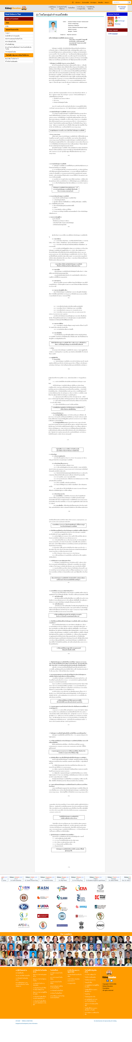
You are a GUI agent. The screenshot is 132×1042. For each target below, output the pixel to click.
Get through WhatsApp (119, 22)
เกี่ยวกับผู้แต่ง (93, 2)
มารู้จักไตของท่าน (52, 7)
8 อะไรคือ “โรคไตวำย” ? (12, 58)
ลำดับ (6, 26)
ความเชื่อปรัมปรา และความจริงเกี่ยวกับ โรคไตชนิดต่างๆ (22, 984)
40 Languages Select (122, 7)
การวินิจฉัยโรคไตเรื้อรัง (56, 990)
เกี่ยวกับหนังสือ (85, 2)
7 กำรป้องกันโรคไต (10, 52)
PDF (119, 17)
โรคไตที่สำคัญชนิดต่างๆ (90, 7)
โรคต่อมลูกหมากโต (90, 996)
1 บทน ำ (7, 33)
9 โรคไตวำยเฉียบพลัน (11, 61)
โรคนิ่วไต (87, 994)
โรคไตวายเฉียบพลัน (90, 977)
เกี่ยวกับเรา (77, 2)
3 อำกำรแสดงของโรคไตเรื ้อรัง (13, 38)
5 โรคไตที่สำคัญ (9, 44)
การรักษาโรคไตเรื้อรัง (56, 993)
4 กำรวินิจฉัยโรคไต (10, 41)
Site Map (18, 1021)
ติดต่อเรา (107, 2)
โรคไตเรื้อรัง (71, 7)
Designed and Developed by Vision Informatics (26, 1023)
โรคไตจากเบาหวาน (90, 980)
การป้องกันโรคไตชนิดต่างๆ (62, 7)
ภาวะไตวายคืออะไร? (90, 974)
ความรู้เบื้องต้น (20, 973)
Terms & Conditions (27, 1021)
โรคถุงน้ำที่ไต (88, 982)
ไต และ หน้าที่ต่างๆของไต (23, 975)
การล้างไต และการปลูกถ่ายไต (81, 7)
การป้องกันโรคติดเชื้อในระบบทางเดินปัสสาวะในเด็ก (39, 1002)
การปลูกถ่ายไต (71, 983)
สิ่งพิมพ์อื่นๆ (100, 2)
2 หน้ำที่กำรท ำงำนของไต (12, 36)
